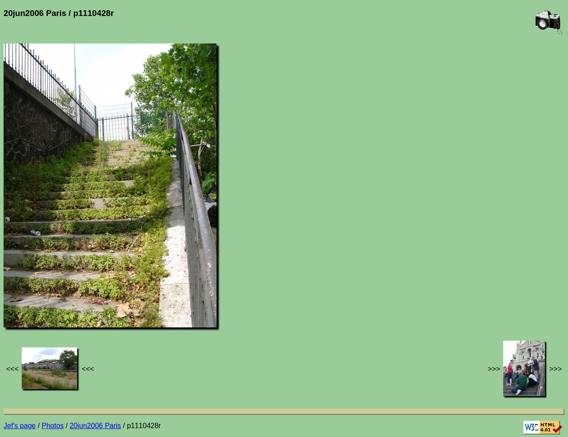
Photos (53, 425)
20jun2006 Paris (95, 425)
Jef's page (20, 425)
